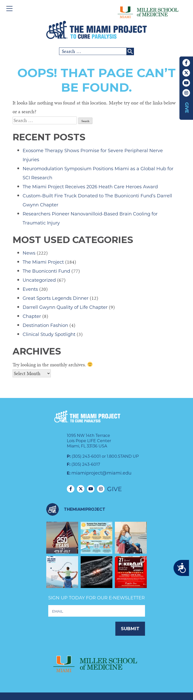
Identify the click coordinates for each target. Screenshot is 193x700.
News (29, 253)
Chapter (32, 316)
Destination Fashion (45, 325)
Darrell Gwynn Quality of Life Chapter (65, 307)
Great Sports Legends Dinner (55, 298)
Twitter (186, 73)
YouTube (186, 83)
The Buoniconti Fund (46, 271)
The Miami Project (43, 262)
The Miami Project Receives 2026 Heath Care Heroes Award (90, 187)
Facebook (186, 63)
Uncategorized (39, 280)
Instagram (186, 93)
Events (30, 289)
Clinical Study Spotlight (49, 334)
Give (186, 107)
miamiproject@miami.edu (101, 473)
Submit (130, 628)
